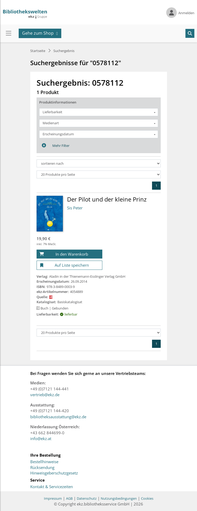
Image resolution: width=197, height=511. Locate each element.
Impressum (53, 498)
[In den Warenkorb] (69, 254)
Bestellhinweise (44, 462)
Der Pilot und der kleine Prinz (107, 199)
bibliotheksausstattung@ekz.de (58, 416)
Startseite (37, 50)
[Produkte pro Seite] (99, 174)
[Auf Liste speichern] (69, 265)
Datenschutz (87, 498)
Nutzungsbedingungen (119, 498)
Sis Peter (75, 207)
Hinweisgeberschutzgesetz (54, 473)
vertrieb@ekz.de (44, 394)
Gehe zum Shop (38, 33)
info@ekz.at (40, 438)
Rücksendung (42, 467)
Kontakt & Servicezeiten (51, 487)
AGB (69, 498)
